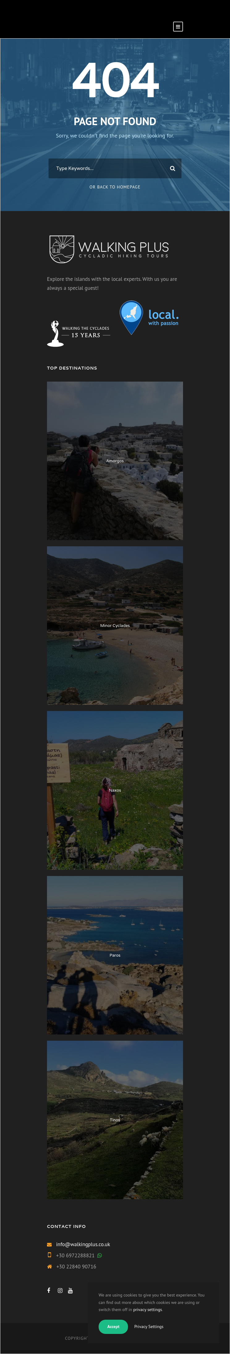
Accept (113, 1326)
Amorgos (115, 460)
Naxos (115, 790)
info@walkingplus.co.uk (83, 1244)
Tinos (115, 1120)
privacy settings (147, 1309)
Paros (114, 955)
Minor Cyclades (115, 625)
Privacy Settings (148, 1326)
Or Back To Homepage (115, 187)
